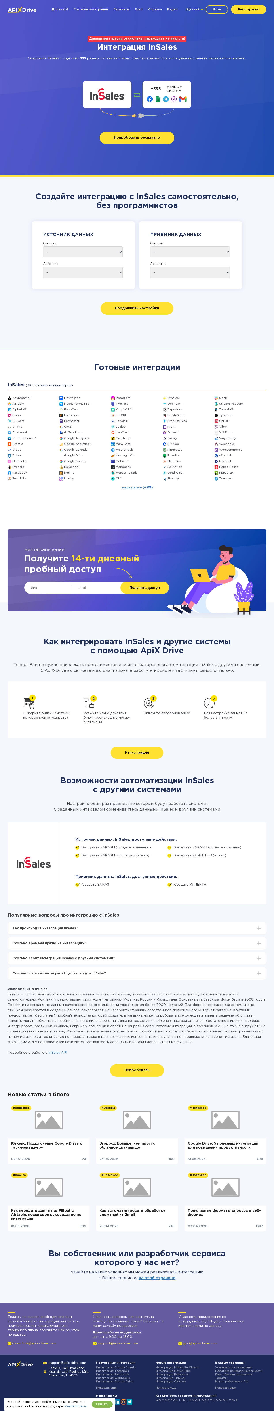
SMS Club (174, 461)
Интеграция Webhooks (113, 1378)
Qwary (172, 438)
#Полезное (21, 1108)
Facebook (19, 473)
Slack (223, 398)
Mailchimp (123, 438)
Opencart (174, 404)
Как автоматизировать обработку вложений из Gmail (132, 1212)
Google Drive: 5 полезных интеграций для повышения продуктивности (223, 1145)
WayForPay (227, 438)
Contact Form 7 (24, 438)
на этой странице (157, 1278)
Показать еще (106, 1388)
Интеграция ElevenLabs (173, 1371)
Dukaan (17, 455)
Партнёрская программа (233, 1374)
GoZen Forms (74, 432)
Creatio (17, 444)
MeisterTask (124, 450)
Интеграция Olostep (171, 1381)
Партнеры (121, 9)
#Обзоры (108, 1108)
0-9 (234, 1400)
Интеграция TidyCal (170, 1378)
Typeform (226, 415)
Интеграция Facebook (112, 1374)
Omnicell (173, 398)
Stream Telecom (231, 404)
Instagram (123, 398)
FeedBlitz (19, 478)
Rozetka (173, 455)
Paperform (175, 409)
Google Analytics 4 (78, 444)
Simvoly (173, 478)
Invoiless (122, 404)
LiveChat (122, 432)
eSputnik (225, 455)
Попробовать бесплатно (137, 137)
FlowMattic (72, 398)
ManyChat (123, 444)
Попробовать (137, 1070)
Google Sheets (75, 461)
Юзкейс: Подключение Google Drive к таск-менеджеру (46, 1145)
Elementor (19, 461)
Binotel (17, 415)
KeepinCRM (124, 409)
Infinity (69, 478)
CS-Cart (18, 421)
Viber (223, 427)
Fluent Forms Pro (76, 404)
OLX (119, 478)
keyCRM (225, 461)
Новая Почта (228, 467)
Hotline (69, 473)
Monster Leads (126, 473)
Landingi (122, 421)
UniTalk (224, 421)
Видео (172, 9)
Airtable (18, 404)
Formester (71, 421)
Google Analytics (76, 438)
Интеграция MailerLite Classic (177, 1367)
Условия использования (233, 1367)
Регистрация (248, 9)
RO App (173, 444)
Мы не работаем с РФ (231, 1381)
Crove (16, 450)
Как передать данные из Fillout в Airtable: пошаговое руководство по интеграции (46, 1214)
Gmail (68, 427)
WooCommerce (230, 450)
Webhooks (227, 444)
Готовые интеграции (91, 9)
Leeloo (121, 427)
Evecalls (18, 467)
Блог (139, 9)
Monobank (123, 467)
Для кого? (60, 9)
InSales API (57, 1052)
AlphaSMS (19, 409)
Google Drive (73, 455)
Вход (217, 9)
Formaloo (71, 415)
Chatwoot (19, 432)
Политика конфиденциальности (238, 1371)
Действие (50, 264)
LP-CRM (121, 415)
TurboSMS (226, 409)
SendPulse (175, 473)
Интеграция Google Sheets (116, 1367)
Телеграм (226, 478)
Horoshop (71, 467)
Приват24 (226, 473)
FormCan (71, 409)
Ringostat (174, 450)
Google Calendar (76, 450)
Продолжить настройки (137, 308)
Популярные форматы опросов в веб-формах (224, 1212)
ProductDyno (177, 421)
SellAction (174, 467)
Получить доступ (145, 588)
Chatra (17, 427)
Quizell (172, 432)
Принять (102, 1404)
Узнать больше (76, 1406)
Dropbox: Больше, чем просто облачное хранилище (127, 1145)
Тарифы (221, 1378)
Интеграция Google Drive (114, 1381)
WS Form (226, 432)
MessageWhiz (126, 455)
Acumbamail (21, 398)
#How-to (19, 1175)
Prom (171, 427)
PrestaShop (176, 415)
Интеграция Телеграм (112, 1371)
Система (49, 243)
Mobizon (122, 461)
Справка (155, 9)
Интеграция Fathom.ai (172, 1374)
